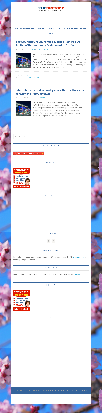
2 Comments (42, 105)
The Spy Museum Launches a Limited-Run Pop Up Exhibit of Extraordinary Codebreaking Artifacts (49, 45)
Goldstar (77, 282)
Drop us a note (78, 264)
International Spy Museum (33, 81)
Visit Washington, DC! (51, 8)
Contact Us (84, 397)
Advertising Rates (63, 397)
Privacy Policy (75, 397)
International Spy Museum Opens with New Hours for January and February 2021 (49, 97)
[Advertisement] (51, 19)
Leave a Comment (42, 53)
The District (53, 397)
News (26, 79)
